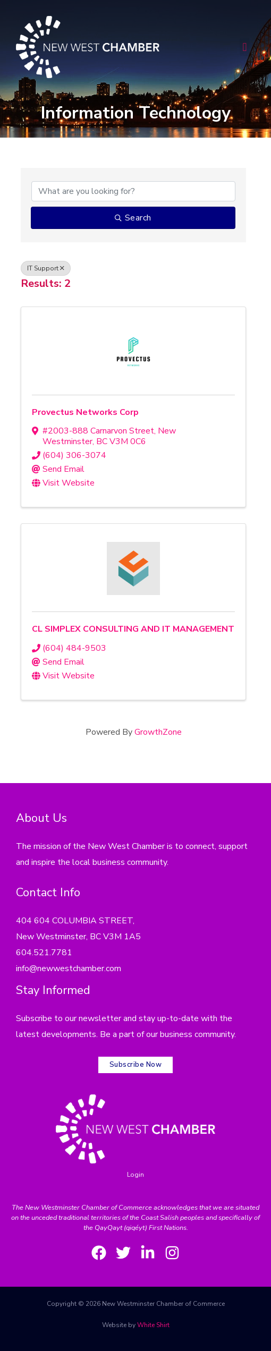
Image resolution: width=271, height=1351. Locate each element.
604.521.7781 (44, 952)
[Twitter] (123, 1252)
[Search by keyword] (133, 191)
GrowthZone (158, 732)
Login (135, 1174)
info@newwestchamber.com (68, 968)
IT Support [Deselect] (45, 268)
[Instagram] (172, 1252)
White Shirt (153, 1325)
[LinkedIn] (147, 1252)
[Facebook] (98, 1252)
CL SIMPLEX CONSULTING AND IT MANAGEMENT (133, 629)
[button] (245, 47)
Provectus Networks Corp (85, 412)
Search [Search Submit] (133, 218)
